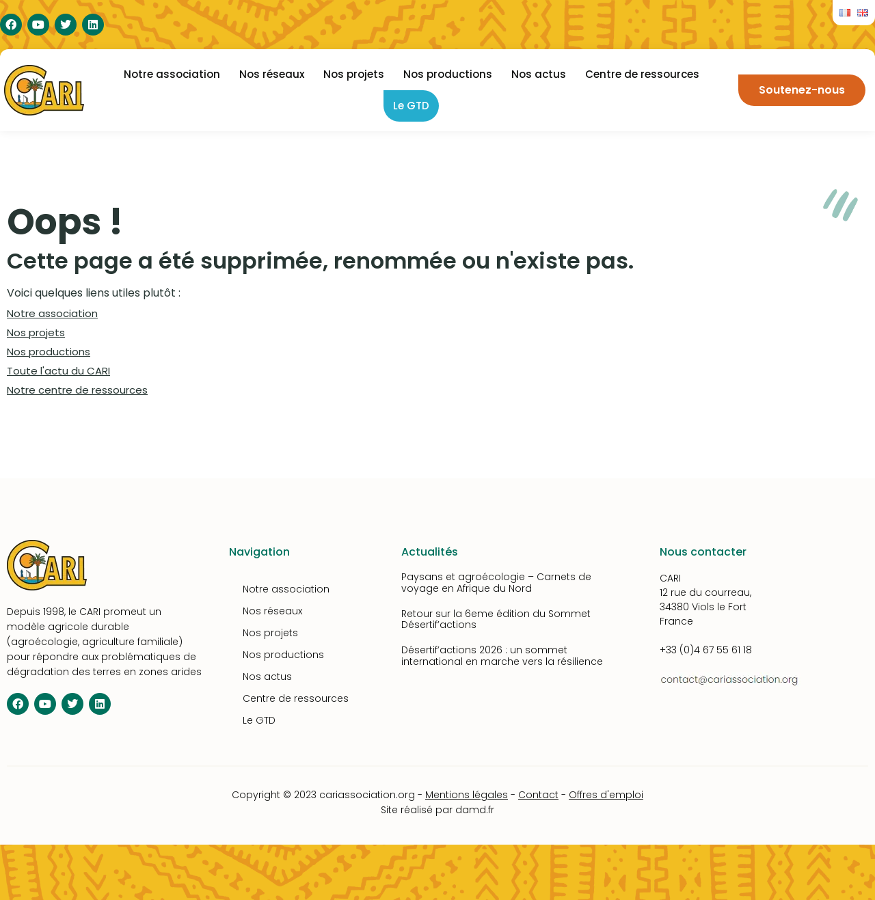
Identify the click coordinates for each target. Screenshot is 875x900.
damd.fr (474, 810)
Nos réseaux (271, 74)
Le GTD (411, 105)
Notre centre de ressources (77, 390)
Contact (538, 795)
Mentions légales (466, 795)
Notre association (172, 74)
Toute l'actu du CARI (58, 371)
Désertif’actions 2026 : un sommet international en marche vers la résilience (502, 655)
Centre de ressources (642, 74)
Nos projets (353, 74)
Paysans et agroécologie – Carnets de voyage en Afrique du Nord (496, 582)
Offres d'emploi (606, 795)
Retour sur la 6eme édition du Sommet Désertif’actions (496, 619)
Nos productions (447, 74)
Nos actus (538, 74)
